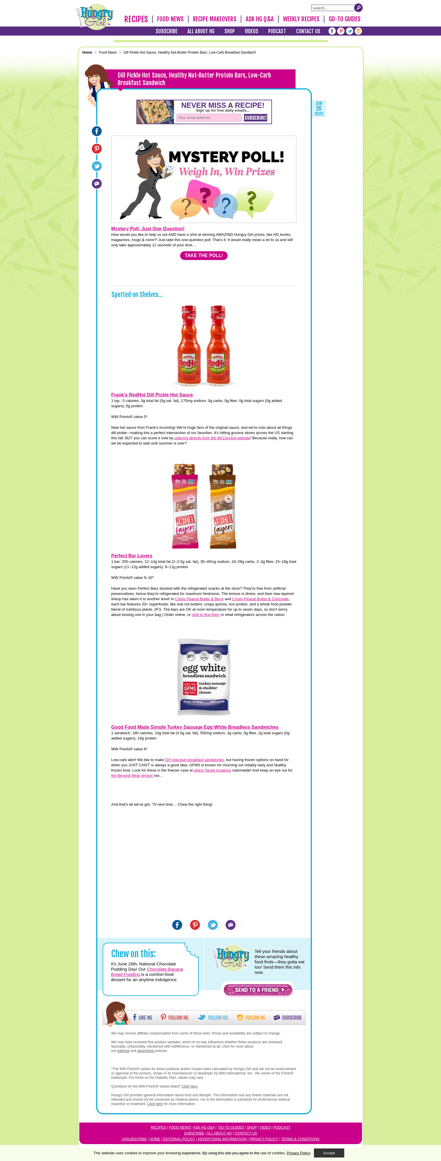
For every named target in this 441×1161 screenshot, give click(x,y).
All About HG (201, 31)
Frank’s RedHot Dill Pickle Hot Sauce (152, 394)
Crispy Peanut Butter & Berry (199, 599)
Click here (155, 1104)
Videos (252, 31)
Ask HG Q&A (260, 19)
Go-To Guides (345, 19)
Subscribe (167, 31)
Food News (170, 19)
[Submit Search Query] (358, 7)
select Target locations (212, 770)
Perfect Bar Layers (131, 555)
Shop (229, 31)
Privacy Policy (264, 1139)
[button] (258, 991)
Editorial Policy (179, 1139)
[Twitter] (349, 31)
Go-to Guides (231, 1127)
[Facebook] (332, 31)
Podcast (277, 31)
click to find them (206, 614)
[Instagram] (358, 31)
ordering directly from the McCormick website (212, 438)
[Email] (97, 183)
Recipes (136, 19)
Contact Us (308, 31)
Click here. (190, 1086)
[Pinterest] (341, 31)
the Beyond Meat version (132, 775)
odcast (283, 1127)
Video (265, 1127)
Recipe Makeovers (214, 19)
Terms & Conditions (300, 1139)
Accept (329, 1153)
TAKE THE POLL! (204, 255)
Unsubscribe (134, 1139)
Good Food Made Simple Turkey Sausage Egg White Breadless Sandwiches (195, 727)
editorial (123, 1051)
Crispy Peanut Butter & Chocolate (260, 599)
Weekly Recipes (301, 19)
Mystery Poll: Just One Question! (148, 228)
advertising (145, 1051)
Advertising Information (222, 1139)
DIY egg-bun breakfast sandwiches (194, 760)
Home (155, 1139)
